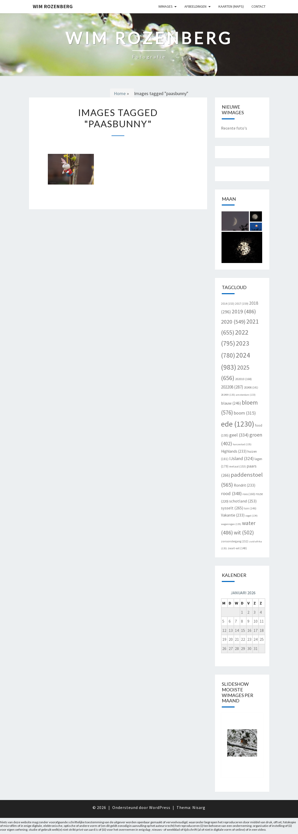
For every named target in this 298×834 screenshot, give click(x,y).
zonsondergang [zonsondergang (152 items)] (234, 541)
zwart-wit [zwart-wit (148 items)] (237, 548)
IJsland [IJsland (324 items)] (241, 458)
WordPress (159, 807)
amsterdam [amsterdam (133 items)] (246, 394)
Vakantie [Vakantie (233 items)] (233, 515)
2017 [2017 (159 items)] (241, 303)
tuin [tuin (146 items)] (250, 508)
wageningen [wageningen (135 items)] (231, 524)
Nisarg (198, 807)
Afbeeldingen (195, 6)
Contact (258, 6)
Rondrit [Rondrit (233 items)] (244, 485)
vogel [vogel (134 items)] (251, 515)
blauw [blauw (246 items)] (231, 403)
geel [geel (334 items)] (239, 435)
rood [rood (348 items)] (231, 493)
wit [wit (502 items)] (244, 532)
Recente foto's (234, 128)
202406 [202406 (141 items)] (251, 387)
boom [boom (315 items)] (245, 413)
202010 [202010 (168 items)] (243, 379)
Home (120, 93)
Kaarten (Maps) (231, 6)
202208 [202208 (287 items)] (232, 387)
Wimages (165, 6)
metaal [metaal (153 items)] (237, 466)
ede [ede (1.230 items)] (237, 424)
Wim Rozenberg (53, 6)
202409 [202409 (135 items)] (228, 394)
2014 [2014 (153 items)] (227, 303)
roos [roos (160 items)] (248, 494)
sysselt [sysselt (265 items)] (232, 507)
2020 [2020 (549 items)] (233, 321)
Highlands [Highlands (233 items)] (234, 451)
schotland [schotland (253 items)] (243, 501)
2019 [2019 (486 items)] (244, 311)
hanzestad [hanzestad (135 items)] (242, 444)
